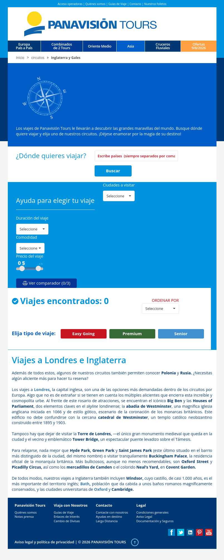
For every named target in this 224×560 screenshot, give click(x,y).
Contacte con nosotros (112, 512)
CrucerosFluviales (163, 46)
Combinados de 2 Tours (61, 46)
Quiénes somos (95, 4)
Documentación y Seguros (155, 521)
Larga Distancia (106, 521)
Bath (84, 483)
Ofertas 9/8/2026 (198, 46)
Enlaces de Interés (67, 516)
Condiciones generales (152, 512)
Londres (42, 389)
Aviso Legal (144, 516)
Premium (132, 333)
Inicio (20, 57)
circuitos (38, 57)
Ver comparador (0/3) (46, 283)
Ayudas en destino (109, 516)
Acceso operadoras (70, 4)
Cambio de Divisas (67, 521)
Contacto (135, 4)
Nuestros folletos (155, 4)
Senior (181, 333)
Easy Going (83, 333)
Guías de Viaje (118, 4)
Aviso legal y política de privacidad (44, 541)
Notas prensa (24, 516)
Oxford (101, 489)
